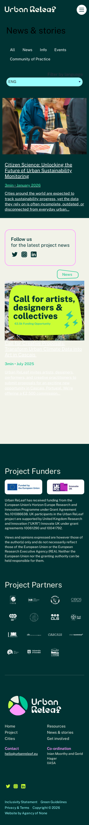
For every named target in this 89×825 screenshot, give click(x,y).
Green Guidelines (54, 802)
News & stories (60, 732)
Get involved (58, 738)
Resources (56, 726)
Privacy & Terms (17, 808)
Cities (10, 738)
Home (10, 726)
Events (60, 50)
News (27, 50)
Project (11, 732)
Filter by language (44, 79)
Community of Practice (30, 59)
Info (43, 50)
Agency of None (34, 813)
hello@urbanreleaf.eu (21, 754)
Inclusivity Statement (21, 802)
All (12, 50)
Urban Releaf (30, 9)
